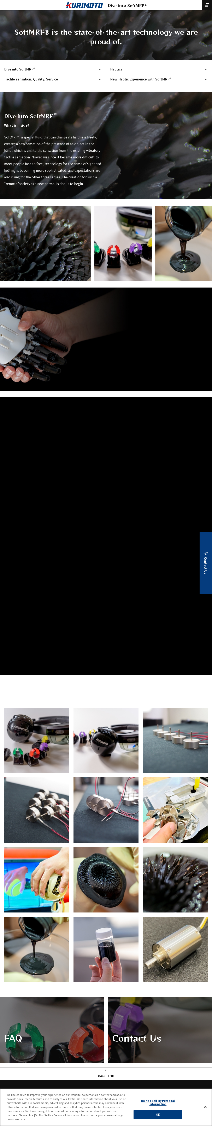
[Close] (205, 1106)
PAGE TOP (106, 1076)
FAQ (49, 1042)
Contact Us (157, 1042)
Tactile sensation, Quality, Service (31, 79)
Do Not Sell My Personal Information (158, 1102)
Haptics (116, 69)
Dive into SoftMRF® (19, 69)
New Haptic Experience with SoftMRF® (140, 79)
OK (158, 1114)
